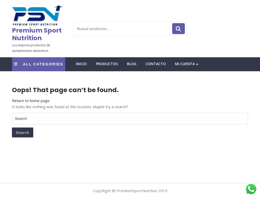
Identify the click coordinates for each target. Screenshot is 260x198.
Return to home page (31, 100)
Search (22, 132)
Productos (107, 63)
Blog (131, 63)
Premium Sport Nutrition (37, 34)
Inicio (81, 63)
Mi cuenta (185, 63)
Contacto (155, 63)
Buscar (178, 28)
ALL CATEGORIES (38, 64)
